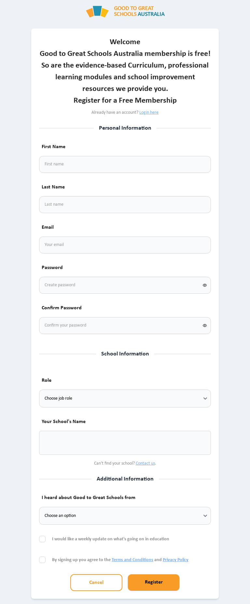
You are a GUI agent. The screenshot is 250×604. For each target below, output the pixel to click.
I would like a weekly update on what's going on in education (111, 539)
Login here (149, 112)
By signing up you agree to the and (120, 560)
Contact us (145, 463)
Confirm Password (62, 308)
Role (46, 380)
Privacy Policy (175, 560)
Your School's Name (64, 421)
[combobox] (52, 443)
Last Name (53, 187)
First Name (53, 146)
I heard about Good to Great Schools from (88, 497)
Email (48, 227)
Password (52, 267)
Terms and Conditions (132, 560)
